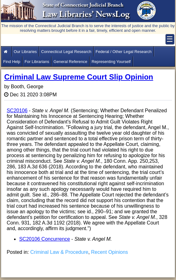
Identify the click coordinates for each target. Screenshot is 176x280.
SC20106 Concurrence (44, 239)
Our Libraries (25, 51)
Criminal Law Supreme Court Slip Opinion (78, 77)
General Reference (70, 61)
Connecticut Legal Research (66, 51)
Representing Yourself (110, 61)
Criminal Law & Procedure (59, 252)
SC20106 (17, 110)
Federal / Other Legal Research (123, 51)
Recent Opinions (109, 252)
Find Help (11, 61)
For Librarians (37, 61)
